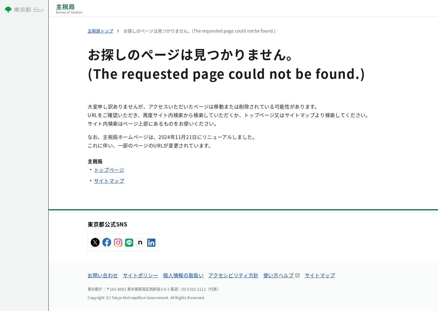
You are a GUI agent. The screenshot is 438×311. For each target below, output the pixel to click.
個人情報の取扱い (183, 275)
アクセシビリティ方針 (233, 275)
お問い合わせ (103, 275)
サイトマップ (109, 180)
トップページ (109, 169)
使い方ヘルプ (278, 275)
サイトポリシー (140, 275)
